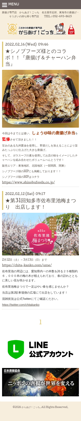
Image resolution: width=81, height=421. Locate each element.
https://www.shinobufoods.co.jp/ (28, 182)
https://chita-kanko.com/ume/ (27, 265)
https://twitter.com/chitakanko (20, 304)
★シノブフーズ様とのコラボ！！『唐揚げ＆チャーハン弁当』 (40, 57)
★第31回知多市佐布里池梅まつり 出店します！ (40, 203)
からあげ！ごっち (31, 407)
